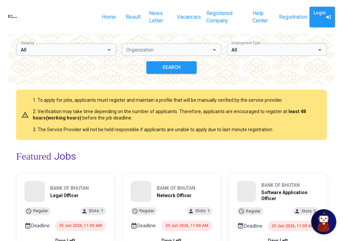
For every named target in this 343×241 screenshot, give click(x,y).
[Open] (109, 50)
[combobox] (60, 50)
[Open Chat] (323, 221)
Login (322, 17)
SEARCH (171, 67)
